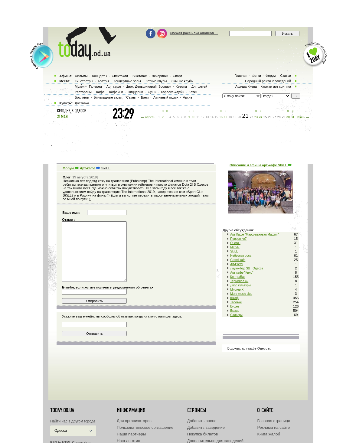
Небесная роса (240, 255)
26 (269, 117)
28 (278, 117)
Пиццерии (135, 92)
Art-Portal (236, 264)
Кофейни (116, 92)
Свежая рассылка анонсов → (194, 33)
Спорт (177, 76)
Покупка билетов (202, 434)
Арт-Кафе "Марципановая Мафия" (254, 234)
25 (265, 117)
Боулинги (82, 97)
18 (230, 117)
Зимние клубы (182, 81)
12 (202, 117)
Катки (193, 92)
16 (221, 117)
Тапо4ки (236, 302)
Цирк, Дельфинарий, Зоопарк (148, 86)
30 (288, 117)
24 (260, 117)
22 (251, 117)
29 (283, 117)
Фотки (256, 75)
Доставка (82, 103)
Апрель (150, 117)
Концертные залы (127, 81)
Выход (234, 310)
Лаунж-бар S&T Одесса (246, 268)
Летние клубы (156, 81)
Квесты (181, 86)
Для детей (199, 86)
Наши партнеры (131, 434)
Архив (187, 97)
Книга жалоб (268, 434)
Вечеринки (160, 76)
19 (234, 117)
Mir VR (235, 247)
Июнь (301, 117)
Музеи (79, 86)
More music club (241, 293)
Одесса (60, 430)
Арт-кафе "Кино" (241, 272)
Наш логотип (128, 440)
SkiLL (234, 251)
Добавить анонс (201, 421)
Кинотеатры (84, 81)
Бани (145, 97)
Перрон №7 (238, 238)
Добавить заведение (206, 427)
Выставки (139, 76)
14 (212, 117)
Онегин (235, 243)
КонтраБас (237, 277)
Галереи (95, 86)
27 (274, 117)
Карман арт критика (275, 86)
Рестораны (83, 92)
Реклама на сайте (273, 427)
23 (256, 117)
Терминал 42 (239, 281)
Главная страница (273, 421)
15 (216, 117)
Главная (240, 75)
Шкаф (234, 298)
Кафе (100, 92)
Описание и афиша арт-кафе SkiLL (261, 165)
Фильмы (81, 76)
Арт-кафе (87, 168)
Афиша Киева (246, 86)
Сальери (236, 315)
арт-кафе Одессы (256, 348)
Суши (152, 92)
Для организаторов (134, 421)
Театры (103, 81)
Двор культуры (240, 285)
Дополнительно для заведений (215, 440)
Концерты (99, 76)
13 (207, 117)
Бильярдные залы (108, 97)
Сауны (131, 97)
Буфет (234, 306)
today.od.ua (62, 410)
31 (292, 117)
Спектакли (120, 76)
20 (239, 117)
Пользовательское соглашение (145, 427)
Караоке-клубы (172, 92)
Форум (68, 168)
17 (225, 117)
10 (193, 117)
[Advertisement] (178, 13)
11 (198, 117)
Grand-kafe (237, 260)
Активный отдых (165, 97)
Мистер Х (236, 289)
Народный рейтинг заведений (268, 81)
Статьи (285, 75)
